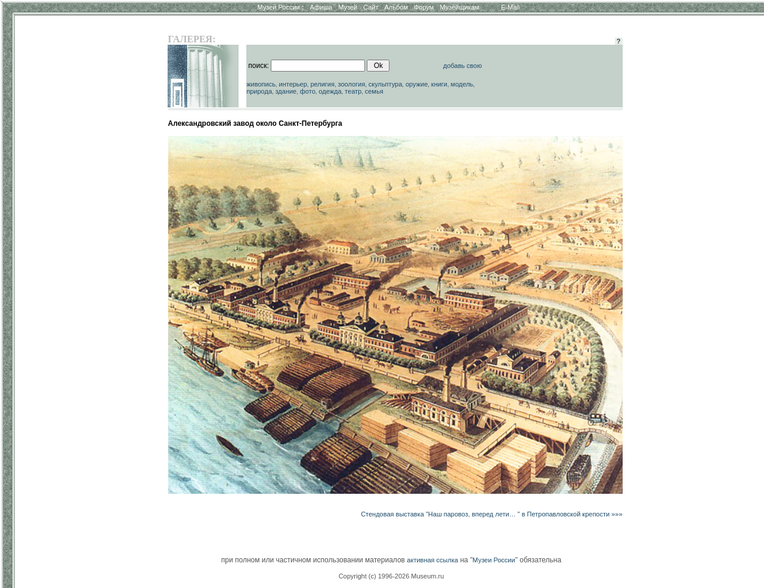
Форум (424, 7)
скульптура (386, 84)
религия (322, 84)
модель (462, 84)
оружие (417, 84)
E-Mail (510, 7)
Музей (347, 7)
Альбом (396, 7)
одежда (329, 91)
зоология (352, 84)
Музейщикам (459, 7)
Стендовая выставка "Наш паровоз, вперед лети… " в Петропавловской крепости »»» (491, 514)
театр (353, 91)
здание (286, 91)
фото (308, 91)
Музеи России (280, 7)
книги (439, 84)
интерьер (293, 84)
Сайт (370, 7)
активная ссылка (432, 560)
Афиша (321, 7)
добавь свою (462, 65)
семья (374, 91)
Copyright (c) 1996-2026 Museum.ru (391, 576)
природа (259, 91)
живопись (261, 84)
